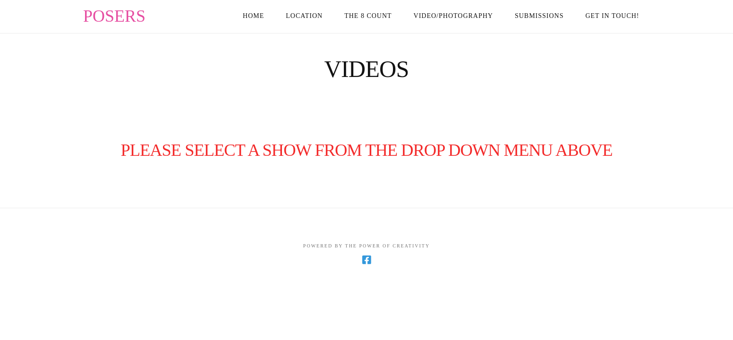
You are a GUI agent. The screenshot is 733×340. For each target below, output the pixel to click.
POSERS (114, 16)
